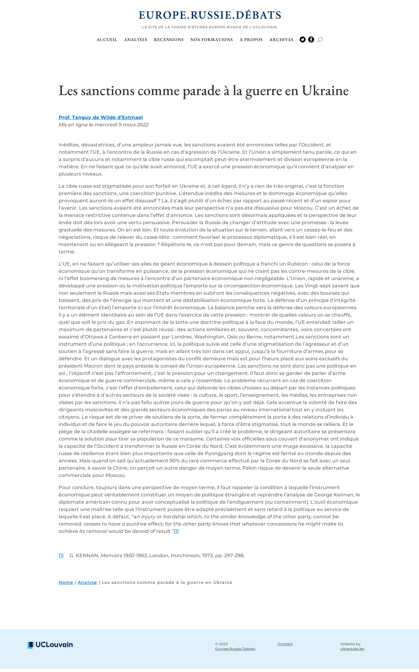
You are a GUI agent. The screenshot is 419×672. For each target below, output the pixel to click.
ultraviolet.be (352, 652)
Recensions (169, 39)
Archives (282, 39)
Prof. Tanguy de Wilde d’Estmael (101, 120)
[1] (176, 534)
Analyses (135, 39)
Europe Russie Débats (235, 652)
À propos (251, 39)
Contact (285, 647)
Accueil (107, 39)
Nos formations (212, 39)
